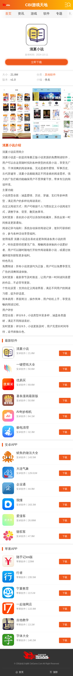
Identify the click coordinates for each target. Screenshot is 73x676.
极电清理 (22, 427)
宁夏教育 (22, 588)
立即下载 (36, 62)
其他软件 (50, 74)
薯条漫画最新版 (27, 396)
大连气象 (22, 468)
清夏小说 (22, 348)
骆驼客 (21, 531)
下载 (64, 353)
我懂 (19, 500)
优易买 (21, 380)
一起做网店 (24, 604)
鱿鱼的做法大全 (27, 452)
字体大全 (22, 635)
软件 (46, 13)
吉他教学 (22, 620)
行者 (19, 572)
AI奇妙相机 (24, 411)
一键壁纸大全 (25, 364)
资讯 (21, 13)
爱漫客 (21, 516)
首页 (8, 13)
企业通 (21, 484)
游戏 (34, 13)
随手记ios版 (24, 557)
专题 (59, 13)
